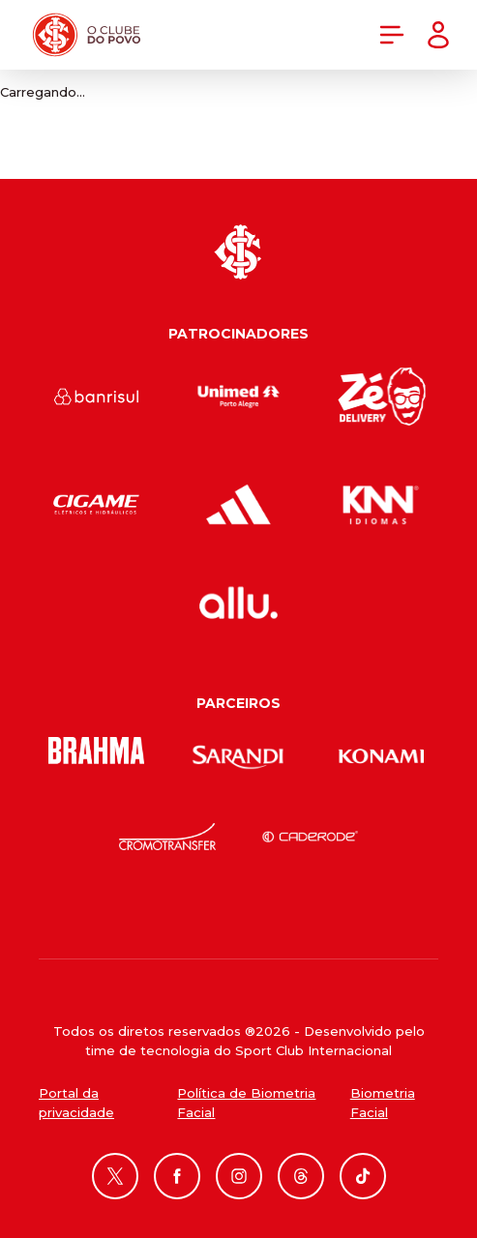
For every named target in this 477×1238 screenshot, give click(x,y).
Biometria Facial (382, 1102)
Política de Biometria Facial (246, 1102)
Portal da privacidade (76, 1102)
